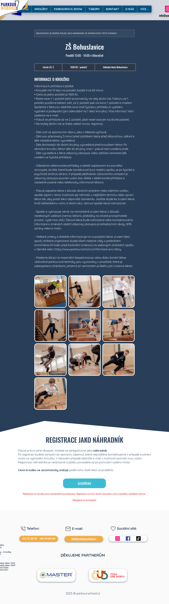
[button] (41, 9)
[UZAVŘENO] (84, 483)
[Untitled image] (50, 291)
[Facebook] (128, 538)
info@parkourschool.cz (83, 539)
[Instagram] (117, 538)
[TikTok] (138, 538)
